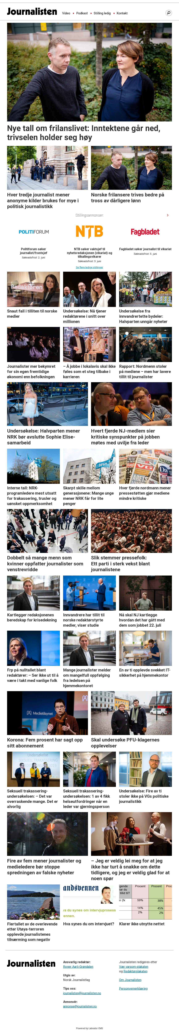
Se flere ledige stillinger (89, 267)
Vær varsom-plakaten (133, 967)
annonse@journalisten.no (80, 1006)
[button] (167, 215)
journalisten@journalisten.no (82, 993)
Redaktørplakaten (135, 971)
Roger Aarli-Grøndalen (78, 967)
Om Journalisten (130, 980)
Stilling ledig (102, 13)
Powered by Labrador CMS (89, 1028)
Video (66, 13)
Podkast (82, 13)
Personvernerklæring (133, 988)
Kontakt (122, 13)
